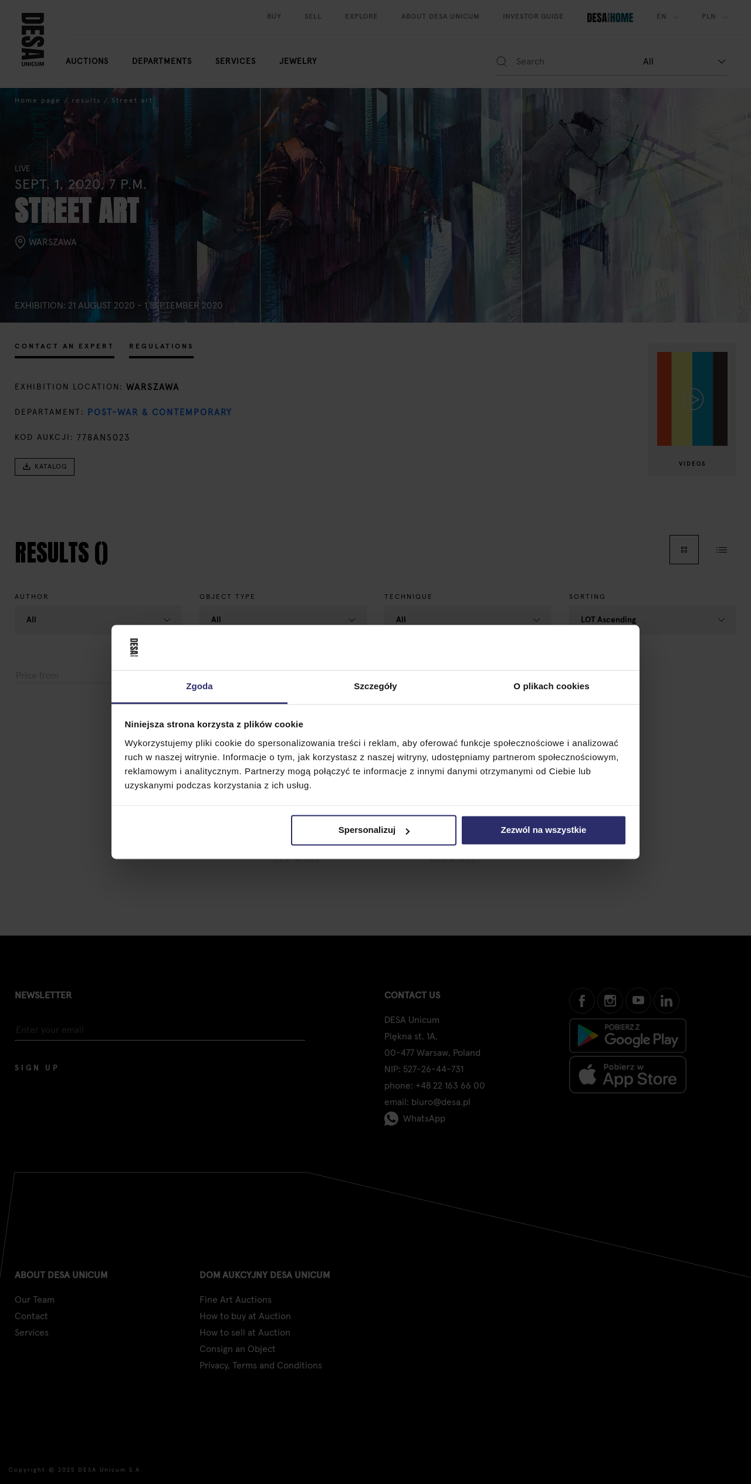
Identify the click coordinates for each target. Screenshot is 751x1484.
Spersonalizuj (374, 830)
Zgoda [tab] (199, 686)
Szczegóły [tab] (375, 686)
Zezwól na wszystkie (543, 830)
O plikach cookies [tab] (551, 686)
